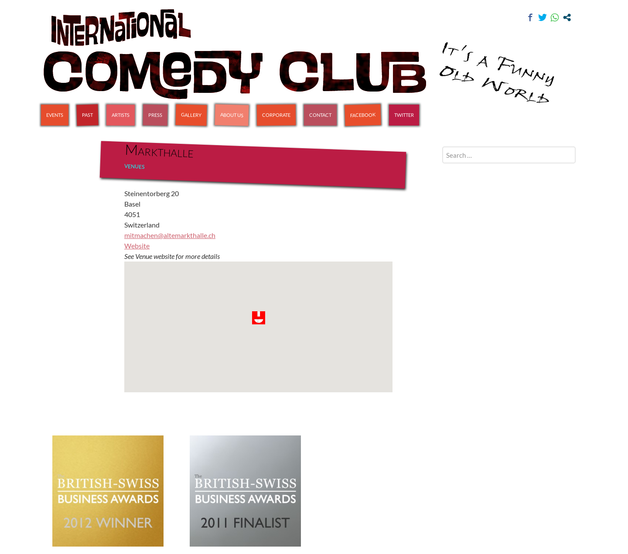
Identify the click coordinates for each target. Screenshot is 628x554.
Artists (121, 115)
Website (137, 245)
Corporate (276, 115)
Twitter (404, 115)
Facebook (362, 115)
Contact (320, 115)
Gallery (191, 115)
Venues (134, 166)
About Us (231, 115)
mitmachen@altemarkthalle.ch (169, 235)
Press (155, 115)
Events (54, 115)
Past (87, 115)
